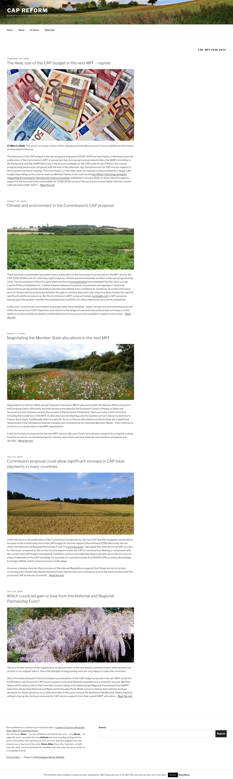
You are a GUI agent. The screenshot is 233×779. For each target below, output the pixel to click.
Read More (184, 775)
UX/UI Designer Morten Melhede (48, 757)
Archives (34, 30)
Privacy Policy (13, 757)
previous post (75, 546)
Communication (78, 281)
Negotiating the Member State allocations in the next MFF (58, 337)
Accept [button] (173, 775)
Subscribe (49, 30)
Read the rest (47, 185)
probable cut (100, 296)
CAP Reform (27, 10)
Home (10, 30)
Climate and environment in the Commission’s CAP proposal (60, 205)
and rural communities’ (57, 178)
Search (102, 727)
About (21, 30)
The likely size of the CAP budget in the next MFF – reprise (58, 63)
